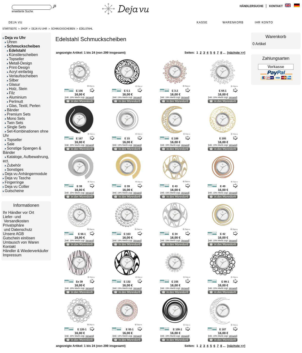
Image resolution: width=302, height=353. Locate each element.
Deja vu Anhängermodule (25, 174)
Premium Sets (17, 114)
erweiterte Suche (22, 11)
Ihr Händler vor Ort (18, 213)
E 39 (127, 186)
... (224, 52)
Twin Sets (14, 123)
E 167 (79, 138)
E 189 (175, 138)
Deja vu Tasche (16, 178)
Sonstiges (14, 170)
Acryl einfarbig (20, 72)
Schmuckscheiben (63, 28)
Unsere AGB (13, 234)
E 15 (127, 138)
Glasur (13, 84)
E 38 (79, 186)
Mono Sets (15, 118)
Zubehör (13, 165)
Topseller (15, 59)
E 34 (175, 233)
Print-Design (18, 67)
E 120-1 (82, 329)
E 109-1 (177, 329)
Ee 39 (79, 281)
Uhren (11, 42)
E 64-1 (222, 90)
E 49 (222, 186)
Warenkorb (232, 22)
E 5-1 (127, 90)
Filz (11, 93)
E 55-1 (130, 329)
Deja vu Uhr (39, 28)
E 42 (222, 233)
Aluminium (17, 97)
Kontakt (276, 6)
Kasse (202, 22)
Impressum (12, 255)
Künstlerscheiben (22, 55)
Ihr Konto (264, 22)
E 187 (222, 329)
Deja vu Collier (16, 187)
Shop (24, 28)
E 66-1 (82, 233)
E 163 (127, 233)
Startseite (10, 28)
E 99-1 (225, 281)
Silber (13, 80)
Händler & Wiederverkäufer (25, 251)
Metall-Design (19, 63)
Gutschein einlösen (19, 238)
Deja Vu (15, 22)
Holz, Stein (17, 89)
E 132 (127, 281)
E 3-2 (175, 90)
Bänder (12, 110)
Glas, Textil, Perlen (23, 106)
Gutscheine (13, 191)
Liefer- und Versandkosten (16, 219)
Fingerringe (13, 182)
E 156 (79, 90)
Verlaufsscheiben (22, 76)
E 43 (175, 186)
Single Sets (15, 127)
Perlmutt (15, 101)
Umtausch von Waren (21, 242)
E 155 (175, 281)
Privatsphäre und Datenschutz (17, 227)
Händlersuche (252, 6)
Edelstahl (86, 28)
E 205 (222, 138)
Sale (9, 144)
